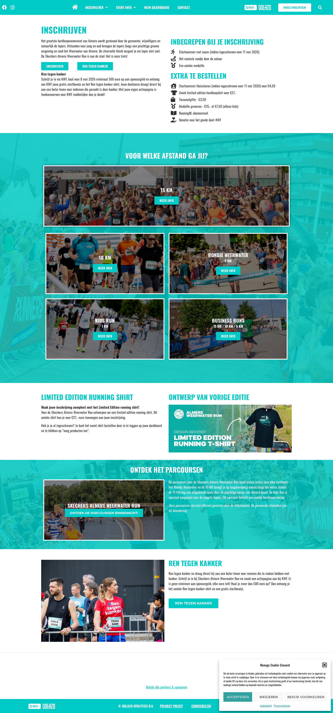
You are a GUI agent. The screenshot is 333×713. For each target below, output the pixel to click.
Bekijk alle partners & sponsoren (166, 687)
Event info (126, 7)
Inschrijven (96, 7)
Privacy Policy (171, 706)
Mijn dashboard (156, 7)
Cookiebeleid (266, 705)
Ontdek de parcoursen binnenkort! (104, 513)
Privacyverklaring (282, 705)
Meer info (166, 200)
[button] (324, 665)
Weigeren (268, 697)
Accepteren (238, 697)
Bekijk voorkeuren (305, 697)
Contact (184, 7)
